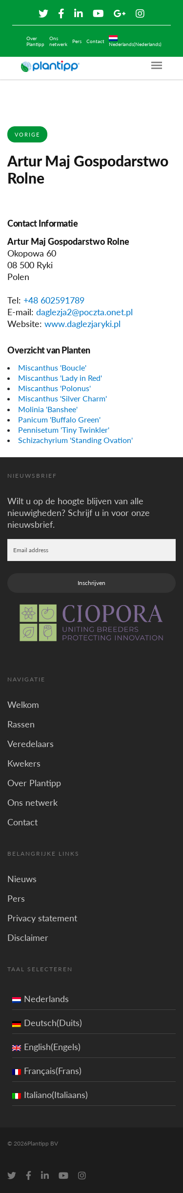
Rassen (21, 724)
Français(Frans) (46, 1070)
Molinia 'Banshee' (48, 409)
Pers (76, 41)
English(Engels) (46, 1046)
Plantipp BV (42, 1143)
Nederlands (40, 998)
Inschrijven (91, 582)
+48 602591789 (53, 300)
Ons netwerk (58, 41)
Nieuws (22, 878)
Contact (95, 41)
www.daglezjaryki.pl (82, 323)
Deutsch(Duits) (47, 1022)
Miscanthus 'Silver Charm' (62, 398)
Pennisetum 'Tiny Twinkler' (63, 429)
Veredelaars (30, 743)
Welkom (23, 704)
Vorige (27, 134)
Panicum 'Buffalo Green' (59, 419)
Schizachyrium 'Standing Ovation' (75, 439)
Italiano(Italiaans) (50, 1094)
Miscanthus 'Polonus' (54, 388)
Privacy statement (42, 917)
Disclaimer (27, 937)
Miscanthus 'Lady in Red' (60, 377)
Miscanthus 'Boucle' (52, 367)
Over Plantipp (35, 41)
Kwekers (24, 763)
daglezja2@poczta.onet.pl (84, 311)
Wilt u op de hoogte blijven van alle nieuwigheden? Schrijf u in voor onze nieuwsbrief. (78, 512)
